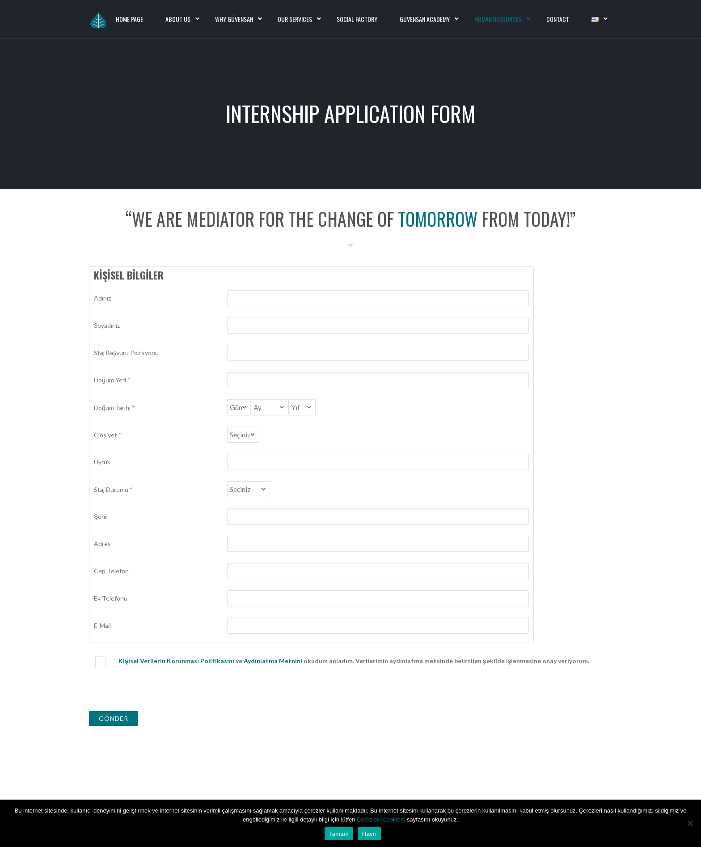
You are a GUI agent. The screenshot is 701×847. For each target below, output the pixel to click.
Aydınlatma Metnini (273, 661)
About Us (177, 19)
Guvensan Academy (425, 19)
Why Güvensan (234, 19)
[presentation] (157, 691)
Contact (557, 19)
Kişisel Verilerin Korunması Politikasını (176, 661)
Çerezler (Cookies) (382, 819)
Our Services (295, 19)
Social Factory (357, 19)
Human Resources (498, 19)
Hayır (369, 833)
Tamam (339, 833)
